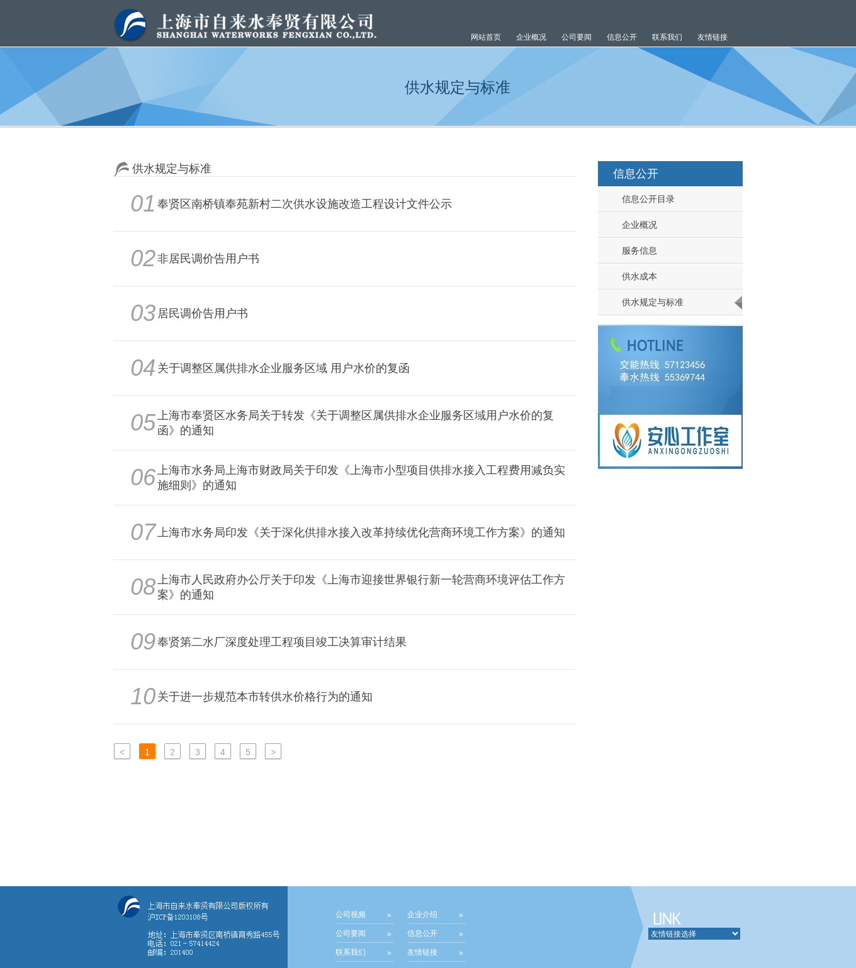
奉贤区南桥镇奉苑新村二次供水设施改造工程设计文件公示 (304, 204)
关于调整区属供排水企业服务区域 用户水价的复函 (283, 368)
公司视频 (350, 914)
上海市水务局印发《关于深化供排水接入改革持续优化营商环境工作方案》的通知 (361, 532)
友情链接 (712, 37)
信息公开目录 (643, 199)
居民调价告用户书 (202, 313)
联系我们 (667, 37)
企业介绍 (422, 914)
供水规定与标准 (648, 302)
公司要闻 (350, 933)
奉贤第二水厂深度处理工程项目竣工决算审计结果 (282, 642)
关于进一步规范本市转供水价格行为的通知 (265, 696)
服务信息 (634, 250)
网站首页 (486, 37)
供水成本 (634, 276)
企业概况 (634, 225)
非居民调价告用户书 (208, 258)
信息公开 (422, 933)
